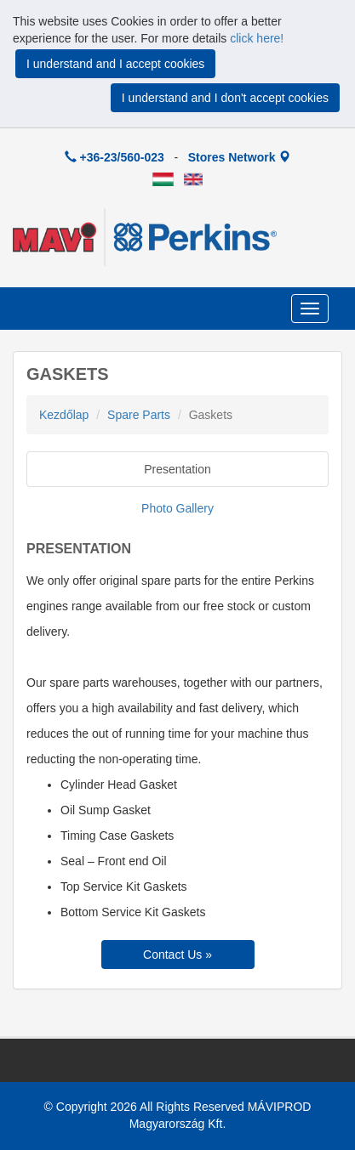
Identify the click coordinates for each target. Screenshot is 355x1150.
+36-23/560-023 (114, 157)
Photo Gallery (177, 508)
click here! (256, 38)
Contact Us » (177, 954)
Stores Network (239, 157)
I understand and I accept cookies (115, 64)
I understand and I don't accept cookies (225, 98)
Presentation (177, 469)
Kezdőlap (64, 415)
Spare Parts (138, 415)
